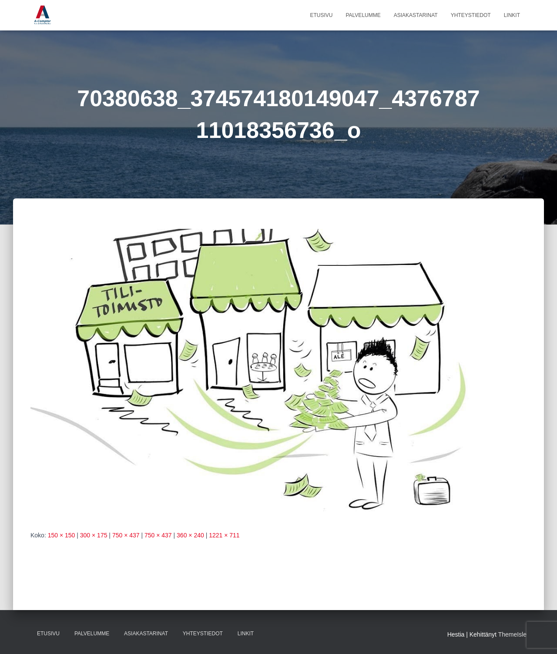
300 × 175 (93, 535)
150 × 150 (61, 535)
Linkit (512, 15)
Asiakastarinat (416, 15)
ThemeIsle (512, 634)
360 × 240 (190, 535)
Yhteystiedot (471, 15)
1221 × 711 (224, 535)
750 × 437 (126, 535)
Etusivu (321, 15)
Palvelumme (363, 15)
